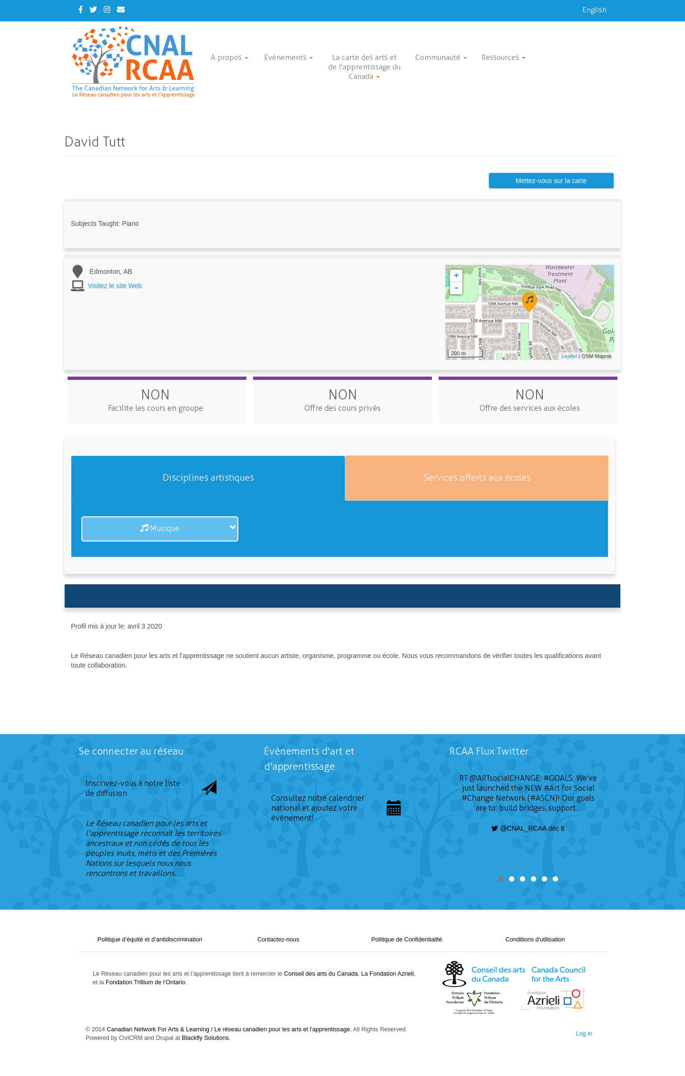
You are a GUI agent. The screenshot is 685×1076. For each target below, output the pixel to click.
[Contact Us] (121, 9)
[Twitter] (93, 9)
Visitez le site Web (115, 286)
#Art (552, 788)
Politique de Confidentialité (406, 939)
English (594, 9)
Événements (288, 57)
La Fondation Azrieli (387, 973)
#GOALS (558, 778)
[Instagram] (107, 9)
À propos (229, 57)
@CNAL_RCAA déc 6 (528, 828)
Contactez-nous (278, 939)
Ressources (503, 57)
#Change (477, 798)
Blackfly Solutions (205, 1038)
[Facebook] (80, 9)
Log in (584, 1033)
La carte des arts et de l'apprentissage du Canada (364, 67)
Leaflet (569, 356)
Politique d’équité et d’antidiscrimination (150, 939)
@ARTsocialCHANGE (505, 778)
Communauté (441, 57)
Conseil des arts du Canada (321, 973)
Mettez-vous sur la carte (551, 180)
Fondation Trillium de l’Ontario (145, 982)
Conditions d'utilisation (535, 939)
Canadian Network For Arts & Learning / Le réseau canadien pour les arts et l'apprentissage (228, 1029)
